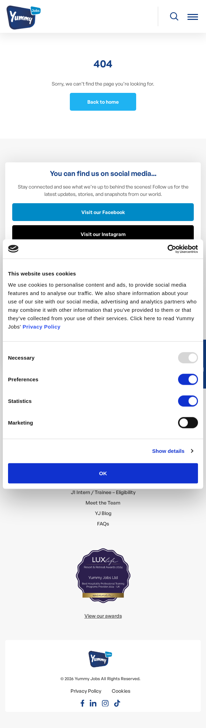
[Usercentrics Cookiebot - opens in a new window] (167, 248)
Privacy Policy (42, 326)
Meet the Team (103, 503)
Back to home (103, 102)
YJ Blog (103, 513)
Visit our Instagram (103, 234)
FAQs (103, 524)
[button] (192, 17)
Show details (168, 451)
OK (103, 473)
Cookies (121, 691)
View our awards (103, 616)
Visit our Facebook (103, 212)
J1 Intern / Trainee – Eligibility (103, 492)
